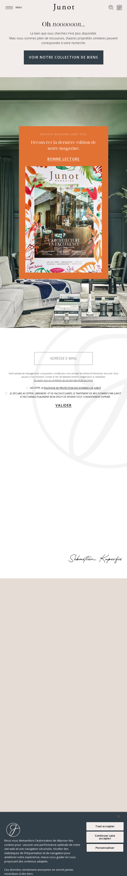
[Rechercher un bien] (111, 7)
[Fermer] (118, 816)
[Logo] (63, 7)
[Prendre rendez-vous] (119, 7)
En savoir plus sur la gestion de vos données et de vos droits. (63, 380)
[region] (63, 844)
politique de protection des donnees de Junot (72, 387)
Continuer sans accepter (105, 837)
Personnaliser (105, 848)
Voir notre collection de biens (63, 57)
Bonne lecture (63, 159)
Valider (64, 405)
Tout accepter (105, 826)
